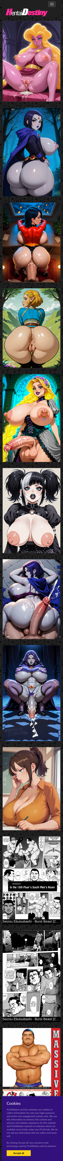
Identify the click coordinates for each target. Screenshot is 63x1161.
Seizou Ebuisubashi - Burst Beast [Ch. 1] (32, 1019)
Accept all (18, 1153)
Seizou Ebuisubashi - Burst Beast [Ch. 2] (32, 921)
